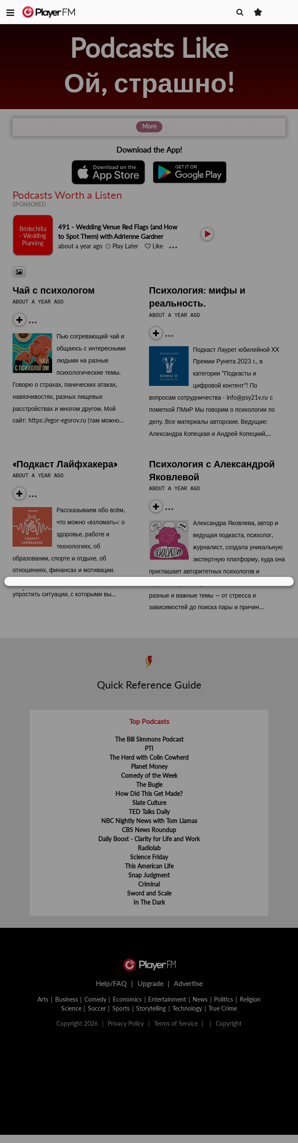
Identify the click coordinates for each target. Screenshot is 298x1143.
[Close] (275, 581)
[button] (10, 12)
